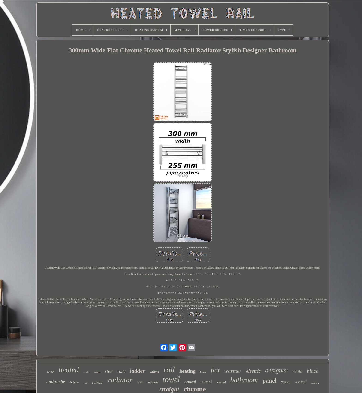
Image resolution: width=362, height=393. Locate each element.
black (312, 371)
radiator (120, 380)
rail (169, 369)
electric (253, 371)
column (315, 382)
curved (206, 381)
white (297, 371)
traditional (97, 382)
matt (85, 383)
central (190, 382)
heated (69, 370)
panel (269, 380)
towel (171, 379)
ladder (137, 371)
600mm (74, 382)
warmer (232, 371)
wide (50, 372)
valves (154, 372)
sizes (97, 372)
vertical (301, 382)
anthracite (55, 381)
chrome (195, 389)
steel (109, 371)
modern (152, 382)
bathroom (244, 380)
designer (276, 370)
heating (187, 371)
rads (86, 372)
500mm (285, 382)
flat (215, 370)
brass (203, 372)
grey (139, 382)
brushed (221, 382)
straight (169, 389)
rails (121, 371)
